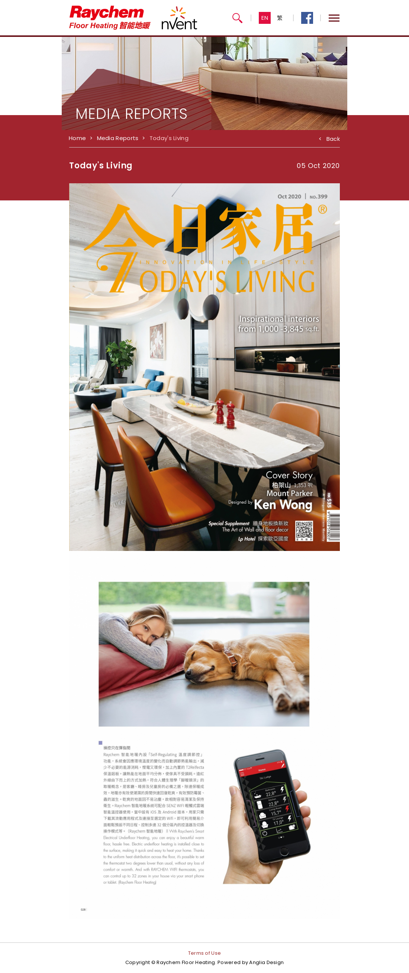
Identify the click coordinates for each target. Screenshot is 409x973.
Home (77, 138)
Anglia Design (266, 962)
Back (329, 137)
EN (264, 18)
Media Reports (118, 138)
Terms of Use (204, 953)
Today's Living (169, 138)
